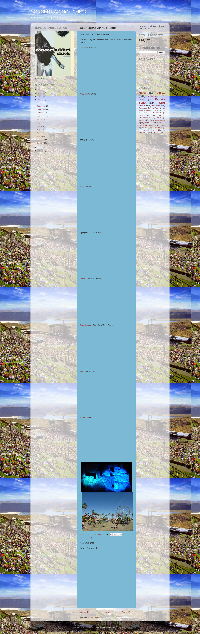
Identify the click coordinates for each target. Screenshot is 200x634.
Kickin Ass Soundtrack (152, 113)
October (40, 113)
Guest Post (154, 108)
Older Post (127, 612)
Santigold (84, 48)
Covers (141, 100)
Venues (154, 133)
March (39, 136)
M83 (81, 371)
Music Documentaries (157, 120)
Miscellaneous (144, 118)
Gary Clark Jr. (85, 325)
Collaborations (153, 96)
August (40, 119)
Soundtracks (143, 130)
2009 (40, 154)
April (39, 133)
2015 (40, 93)
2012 (40, 103)
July (39, 123)
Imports (157, 110)
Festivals (89, 538)
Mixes (159, 118)
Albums (142, 93)
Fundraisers (143, 108)
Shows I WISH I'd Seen (152, 128)
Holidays (149, 110)
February (40, 140)
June (39, 126)
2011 (40, 147)
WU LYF (83, 186)
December (41, 106)
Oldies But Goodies (146, 125)
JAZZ (163, 110)
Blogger (125, 628)
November (41, 109)
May (39, 129)
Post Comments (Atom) (99, 617)
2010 (40, 151)
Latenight (142, 115)
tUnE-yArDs (85, 94)
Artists (161, 92)
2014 (40, 96)
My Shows (146, 122)
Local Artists (156, 115)
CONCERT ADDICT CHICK (58, 11)
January (40, 143)
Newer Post (86, 612)
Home (107, 612)
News (159, 123)
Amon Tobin (85, 417)
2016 (40, 90)
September (41, 116)
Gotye (82, 279)
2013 (40, 100)
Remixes (162, 125)
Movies (141, 120)
